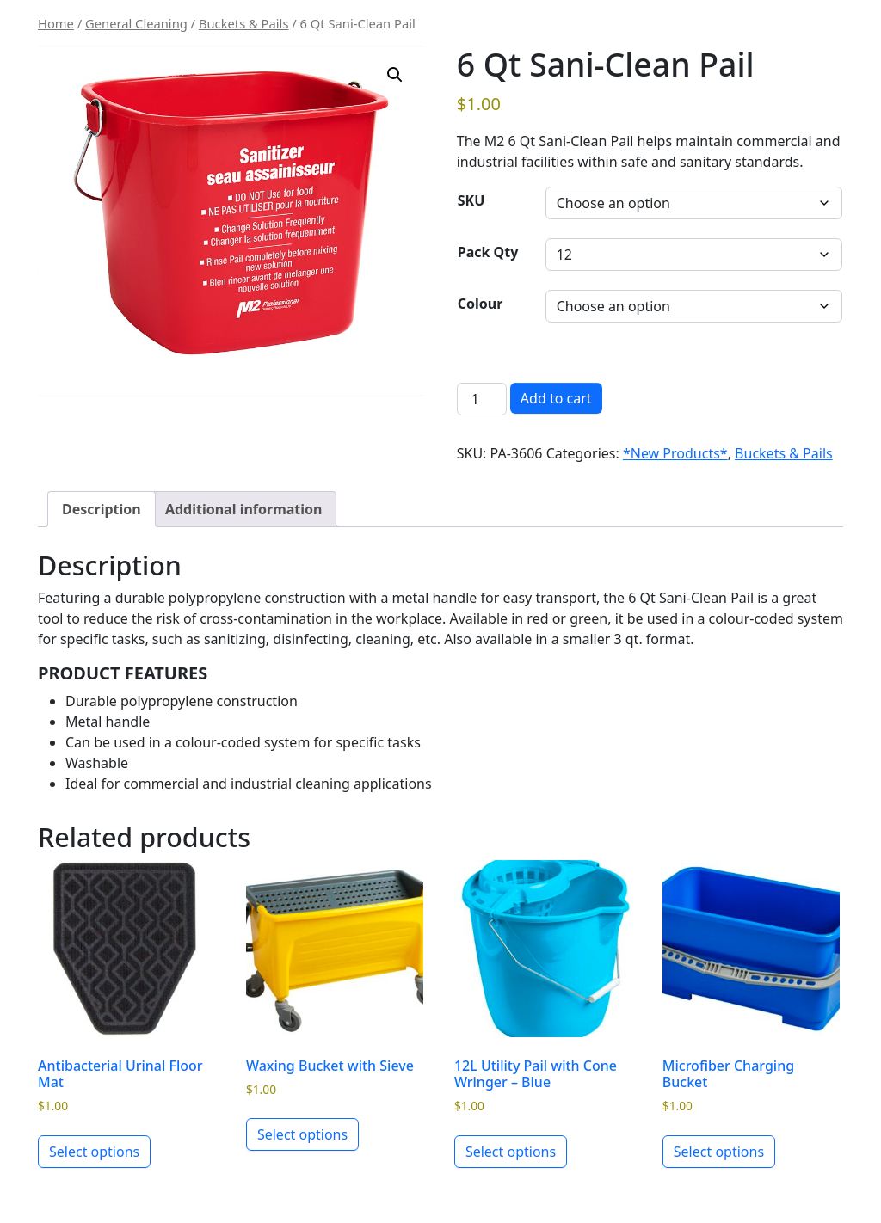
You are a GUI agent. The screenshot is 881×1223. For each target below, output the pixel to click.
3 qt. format (651, 639)
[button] (394, 74)
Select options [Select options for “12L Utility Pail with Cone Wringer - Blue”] (510, 1151)
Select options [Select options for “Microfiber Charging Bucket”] (719, 1151)
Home (56, 23)
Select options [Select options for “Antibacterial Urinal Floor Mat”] (94, 1151)
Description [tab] (101, 509)
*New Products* (675, 453)
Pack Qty (488, 252)
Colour (480, 303)
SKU (471, 200)
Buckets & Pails (244, 23)
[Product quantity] (482, 399)
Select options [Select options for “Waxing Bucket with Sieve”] (302, 1134)
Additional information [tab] (244, 509)
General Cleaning (136, 23)
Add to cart (556, 398)
